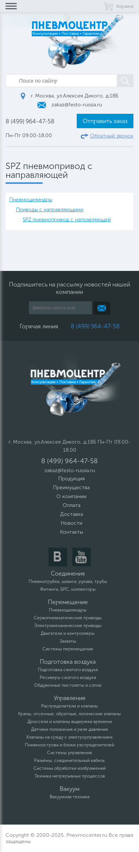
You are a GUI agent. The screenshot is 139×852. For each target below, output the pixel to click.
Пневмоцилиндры (30, 199)
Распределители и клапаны (69, 706)
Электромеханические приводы (68, 625)
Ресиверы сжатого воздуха (68, 677)
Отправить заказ (105, 121)
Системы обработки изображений (69, 768)
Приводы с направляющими (49, 209)
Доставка (71, 514)
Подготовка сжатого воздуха (68, 669)
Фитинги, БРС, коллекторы (68, 589)
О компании (71, 496)
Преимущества (71, 487)
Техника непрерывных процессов (69, 776)
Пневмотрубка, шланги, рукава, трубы (68, 581)
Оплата (71, 505)
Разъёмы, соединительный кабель (69, 760)
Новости (71, 523)
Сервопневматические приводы (68, 617)
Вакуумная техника (69, 796)
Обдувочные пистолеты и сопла (67, 685)
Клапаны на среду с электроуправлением (69, 737)
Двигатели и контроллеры (68, 633)
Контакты (71, 532)
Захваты (68, 641)
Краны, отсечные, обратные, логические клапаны (69, 713)
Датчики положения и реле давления (69, 729)
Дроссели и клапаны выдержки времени (69, 721)
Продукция (71, 478)
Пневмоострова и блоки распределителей (69, 744)
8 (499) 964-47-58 (30, 121)
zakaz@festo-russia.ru (69, 105)
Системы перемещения (67, 649)
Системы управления (69, 752)
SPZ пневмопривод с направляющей (67, 219)
